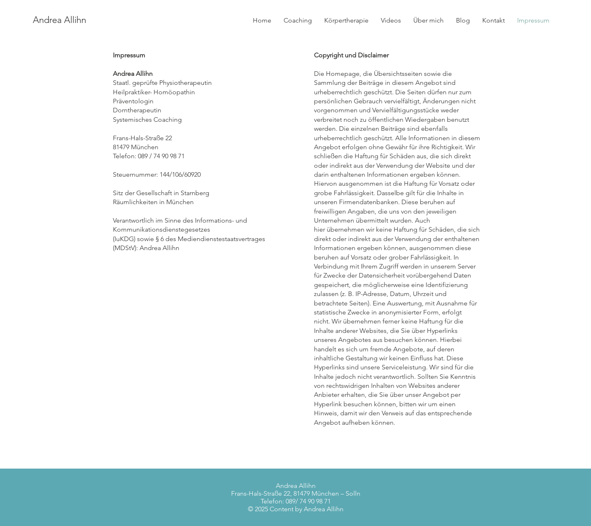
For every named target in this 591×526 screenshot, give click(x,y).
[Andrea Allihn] (122, 20)
